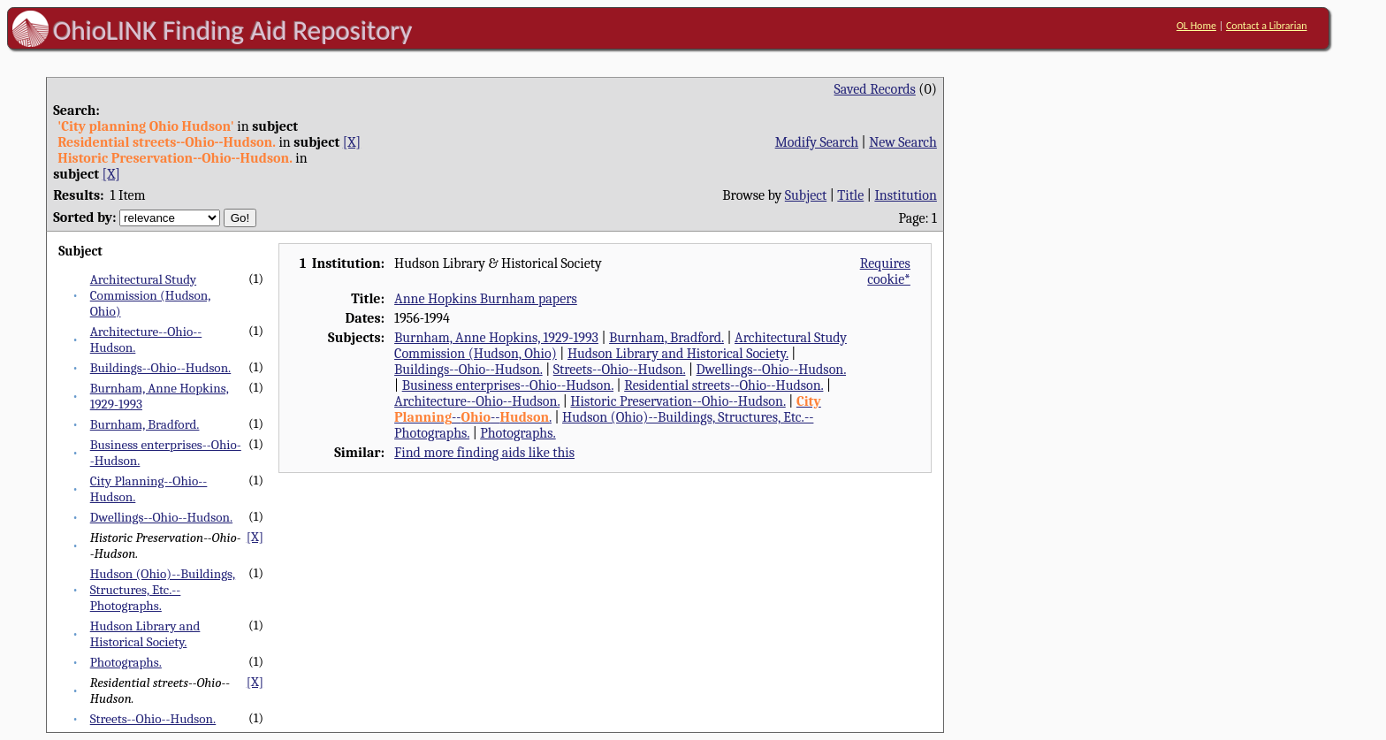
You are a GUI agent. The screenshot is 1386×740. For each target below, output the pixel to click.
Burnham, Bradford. (145, 424)
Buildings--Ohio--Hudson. (161, 368)
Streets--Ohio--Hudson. (153, 719)
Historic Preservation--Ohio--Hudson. (677, 401)
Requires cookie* (885, 271)
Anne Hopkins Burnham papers (485, 299)
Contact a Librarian (1266, 25)
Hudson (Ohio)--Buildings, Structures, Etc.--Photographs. (162, 590)
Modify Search (816, 142)
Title (850, 195)
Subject (805, 195)
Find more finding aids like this (484, 453)
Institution (905, 195)
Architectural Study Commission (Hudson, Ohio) (150, 295)
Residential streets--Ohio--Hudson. (723, 385)
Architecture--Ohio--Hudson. (477, 401)
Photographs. (126, 662)
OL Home (1196, 25)
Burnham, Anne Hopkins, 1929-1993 (496, 338)
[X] (352, 142)
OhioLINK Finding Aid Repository (233, 30)
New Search (903, 142)
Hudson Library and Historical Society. (145, 634)
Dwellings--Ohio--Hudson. (161, 517)
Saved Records (875, 89)
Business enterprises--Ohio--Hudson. (507, 385)
